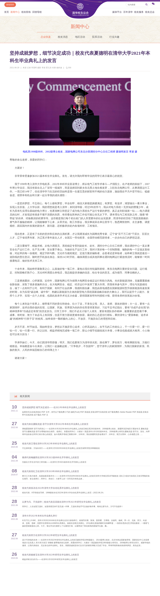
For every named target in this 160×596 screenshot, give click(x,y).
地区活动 (80, 37)
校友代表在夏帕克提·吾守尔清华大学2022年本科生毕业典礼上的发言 (55, 424)
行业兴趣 (114, 37)
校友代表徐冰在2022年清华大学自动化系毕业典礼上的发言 (50, 488)
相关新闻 (22, 396)
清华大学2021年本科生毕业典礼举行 (39, 516)
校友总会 (150, 12)
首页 (6, 12)
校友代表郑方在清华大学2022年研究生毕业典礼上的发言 (49, 535)
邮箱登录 (10, 5)
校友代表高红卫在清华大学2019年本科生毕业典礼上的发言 (50, 471)
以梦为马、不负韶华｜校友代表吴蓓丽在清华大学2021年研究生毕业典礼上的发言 (61, 502)
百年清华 (128, 12)
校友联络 (26, 12)
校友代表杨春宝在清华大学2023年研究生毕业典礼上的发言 (50, 555)
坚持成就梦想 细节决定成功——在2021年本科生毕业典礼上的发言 (54, 407)
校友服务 (139, 12)
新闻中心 (15, 12)
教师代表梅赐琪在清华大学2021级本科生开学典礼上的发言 (50, 457)
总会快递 (46, 37)
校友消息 (63, 37)
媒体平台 (117, 12)
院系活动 (97, 37)
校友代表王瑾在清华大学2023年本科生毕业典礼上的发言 (49, 443)
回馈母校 (37, 12)
